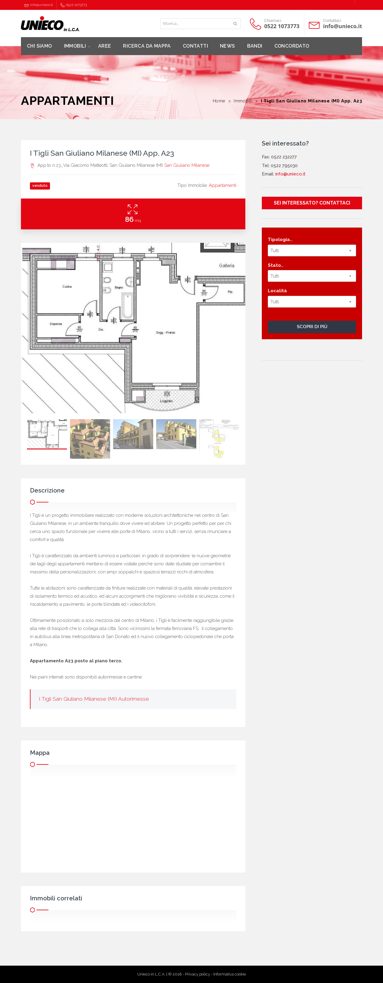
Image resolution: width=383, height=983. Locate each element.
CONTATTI (195, 46)
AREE (104, 46)
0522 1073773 (73, 5)
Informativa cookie (229, 974)
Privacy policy (197, 974)
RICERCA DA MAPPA (147, 46)
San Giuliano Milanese (186, 165)
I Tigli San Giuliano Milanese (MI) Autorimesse (94, 699)
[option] (133, 328)
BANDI (254, 46)
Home (219, 101)
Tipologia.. (280, 239)
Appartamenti (222, 185)
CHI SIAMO (39, 46)
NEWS (227, 46)
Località (277, 290)
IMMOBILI (75, 46)
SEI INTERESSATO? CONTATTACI (312, 203)
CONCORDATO (291, 46)
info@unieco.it (39, 5)
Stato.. (275, 265)
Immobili (243, 101)
